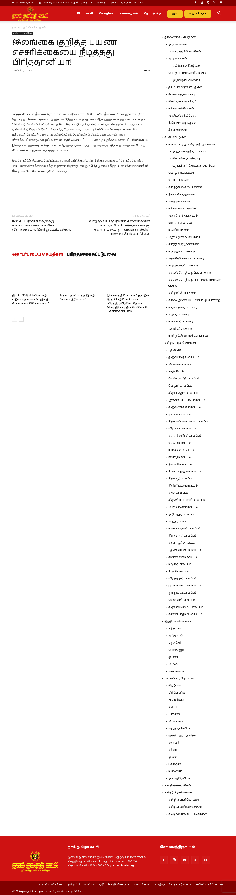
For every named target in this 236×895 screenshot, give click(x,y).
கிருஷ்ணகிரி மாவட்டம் (184, 407)
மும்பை (173, 657)
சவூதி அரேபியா (179, 728)
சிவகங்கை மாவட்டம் (182, 557)
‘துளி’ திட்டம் (74, 884)
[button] (219, 13)
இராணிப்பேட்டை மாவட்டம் (186, 400)
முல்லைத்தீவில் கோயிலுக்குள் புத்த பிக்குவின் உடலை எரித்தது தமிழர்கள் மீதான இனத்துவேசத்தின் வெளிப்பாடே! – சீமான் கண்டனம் (128, 303)
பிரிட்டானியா (177, 693)
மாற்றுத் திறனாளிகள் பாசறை (189, 336)
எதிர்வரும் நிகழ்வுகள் (187, 66)
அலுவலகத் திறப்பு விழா (189, 151)
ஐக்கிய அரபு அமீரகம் (182, 735)
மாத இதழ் (159, 884)
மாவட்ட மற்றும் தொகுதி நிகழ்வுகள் (192, 144)
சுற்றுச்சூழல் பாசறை (183, 266)
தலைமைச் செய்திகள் (180, 37)
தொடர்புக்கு (152, 13)
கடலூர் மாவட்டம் (179, 521)
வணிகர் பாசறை (180, 329)
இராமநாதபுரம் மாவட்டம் (184, 586)
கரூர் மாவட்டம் (178, 493)
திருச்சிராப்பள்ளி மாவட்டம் (186, 500)
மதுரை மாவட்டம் (179, 564)
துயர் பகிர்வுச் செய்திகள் (185, 87)
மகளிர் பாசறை (178, 230)
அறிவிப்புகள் (177, 59)
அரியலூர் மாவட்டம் (181, 514)
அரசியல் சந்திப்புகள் (182, 116)
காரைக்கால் (176, 671)
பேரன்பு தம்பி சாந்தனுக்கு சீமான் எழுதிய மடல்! (77, 297)
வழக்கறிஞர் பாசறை (182, 307)
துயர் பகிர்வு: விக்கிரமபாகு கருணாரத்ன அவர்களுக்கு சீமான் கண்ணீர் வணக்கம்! (30, 299)
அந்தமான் (175, 635)
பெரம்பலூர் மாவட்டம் (183, 507)
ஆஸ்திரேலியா (179, 778)
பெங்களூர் (176, 650)
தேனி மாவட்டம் (178, 571)
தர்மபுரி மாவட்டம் (179, 414)
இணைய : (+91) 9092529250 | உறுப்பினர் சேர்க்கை (66, 2)
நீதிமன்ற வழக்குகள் (182, 123)
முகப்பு (16, 27)
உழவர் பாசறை (178, 314)
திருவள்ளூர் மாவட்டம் (183, 357)
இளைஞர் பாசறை (181, 223)
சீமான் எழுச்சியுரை (181, 94)
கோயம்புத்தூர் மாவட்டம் (184, 471)
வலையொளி (142, 884)
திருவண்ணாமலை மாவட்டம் (188, 421)
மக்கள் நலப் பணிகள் (183, 208)
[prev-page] (14, 319)
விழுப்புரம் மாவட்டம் (182, 428)
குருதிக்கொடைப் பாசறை (186, 258)
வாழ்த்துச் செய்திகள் (186, 51)
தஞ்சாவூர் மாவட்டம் (181, 543)
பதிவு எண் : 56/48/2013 (24, 2)
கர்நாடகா (174, 628)
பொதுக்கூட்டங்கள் (181, 173)
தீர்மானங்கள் (177, 130)
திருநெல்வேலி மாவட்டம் (185, 607)
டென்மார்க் (175, 721)
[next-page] (21, 319)
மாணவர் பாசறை (180, 321)
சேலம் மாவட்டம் (179, 443)
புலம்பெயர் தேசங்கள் (179, 678)
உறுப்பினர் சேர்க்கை (51, 884)
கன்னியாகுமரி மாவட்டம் (185, 614)
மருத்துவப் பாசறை (181, 251)
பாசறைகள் (129, 13)
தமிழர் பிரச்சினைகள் (179, 793)
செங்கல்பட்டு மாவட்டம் (183, 379)
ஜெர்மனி (174, 685)
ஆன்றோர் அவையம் (183, 216)
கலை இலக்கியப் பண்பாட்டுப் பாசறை (194, 300)
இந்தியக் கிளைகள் (177, 621)
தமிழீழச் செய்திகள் (22, 33)
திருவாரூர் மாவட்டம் (182, 536)
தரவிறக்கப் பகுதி (94, 884)
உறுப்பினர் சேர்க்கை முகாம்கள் (194, 166)
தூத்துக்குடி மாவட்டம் (182, 593)
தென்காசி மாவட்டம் (181, 600)
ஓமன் (172, 757)
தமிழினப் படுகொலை (183, 800)
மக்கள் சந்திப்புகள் (181, 108)
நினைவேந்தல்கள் (181, 194)
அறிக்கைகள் (177, 44)
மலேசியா (175, 771)
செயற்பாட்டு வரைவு (180, 884)
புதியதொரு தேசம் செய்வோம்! (126, 2)
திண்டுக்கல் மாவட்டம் (183, 486)
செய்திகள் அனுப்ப (119, 884)
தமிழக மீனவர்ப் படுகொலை (187, 814)
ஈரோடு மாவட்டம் (179, 457)
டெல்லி (173, 664)
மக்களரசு (101, 2)
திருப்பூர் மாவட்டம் (180, 478)
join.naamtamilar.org (122, 865)
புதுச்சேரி (175, 350)
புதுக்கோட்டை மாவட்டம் (184, 550)
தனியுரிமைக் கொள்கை (210, 884)
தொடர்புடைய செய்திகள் (37, 254)
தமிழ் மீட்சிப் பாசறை (182, 293)
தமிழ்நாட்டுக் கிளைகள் (180, 343)
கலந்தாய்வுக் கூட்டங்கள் (185, 187)
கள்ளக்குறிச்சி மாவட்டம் (184, 436)
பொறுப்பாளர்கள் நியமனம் (187, 73)
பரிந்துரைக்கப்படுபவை (91, 254)
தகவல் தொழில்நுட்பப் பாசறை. (189, 273)
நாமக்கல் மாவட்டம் (181, 450)
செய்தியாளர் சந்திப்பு (183, 101)
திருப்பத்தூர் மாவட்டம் (183, 393)
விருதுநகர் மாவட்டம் (182, 578)
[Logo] (30, 13)
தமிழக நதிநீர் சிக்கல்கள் (185, 807)
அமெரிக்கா (176, 700)
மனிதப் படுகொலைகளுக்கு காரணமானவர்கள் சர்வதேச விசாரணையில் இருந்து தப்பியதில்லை (41, 225)
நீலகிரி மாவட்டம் (180, 464)
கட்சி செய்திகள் (175, 137)
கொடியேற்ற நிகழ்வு (186, 158)
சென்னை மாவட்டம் (182, 364)
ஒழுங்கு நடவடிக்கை (186, 80)
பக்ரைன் (174, 764)
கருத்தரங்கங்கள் (179, 201)
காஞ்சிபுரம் (176, 371)
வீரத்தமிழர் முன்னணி (183, 244)
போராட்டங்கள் (178, 180)
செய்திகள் (106, 13)
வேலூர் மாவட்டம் (180, 386)
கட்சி (89, 13)
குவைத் (173, 743)
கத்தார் (173, 750)
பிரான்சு (174, 714)
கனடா (172, 707)
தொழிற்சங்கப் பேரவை (184, 237)
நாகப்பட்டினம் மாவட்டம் (184, 528)
